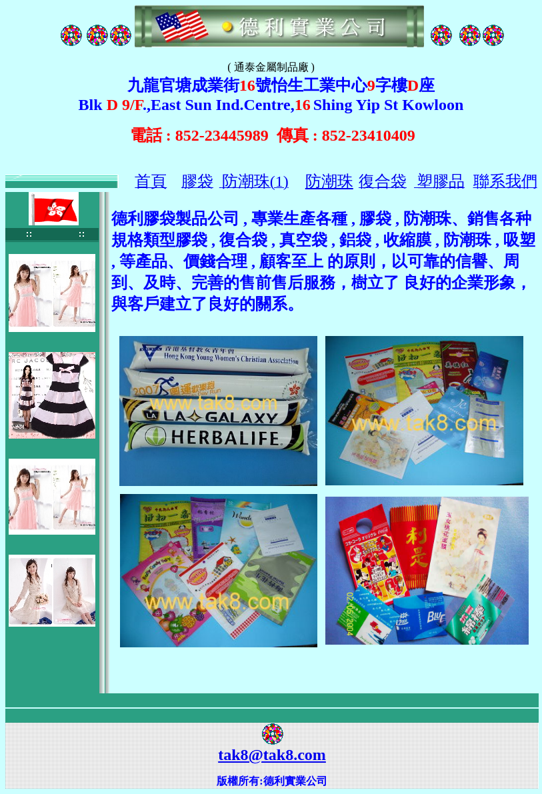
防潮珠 (329, 181)
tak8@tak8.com (272, 754)
